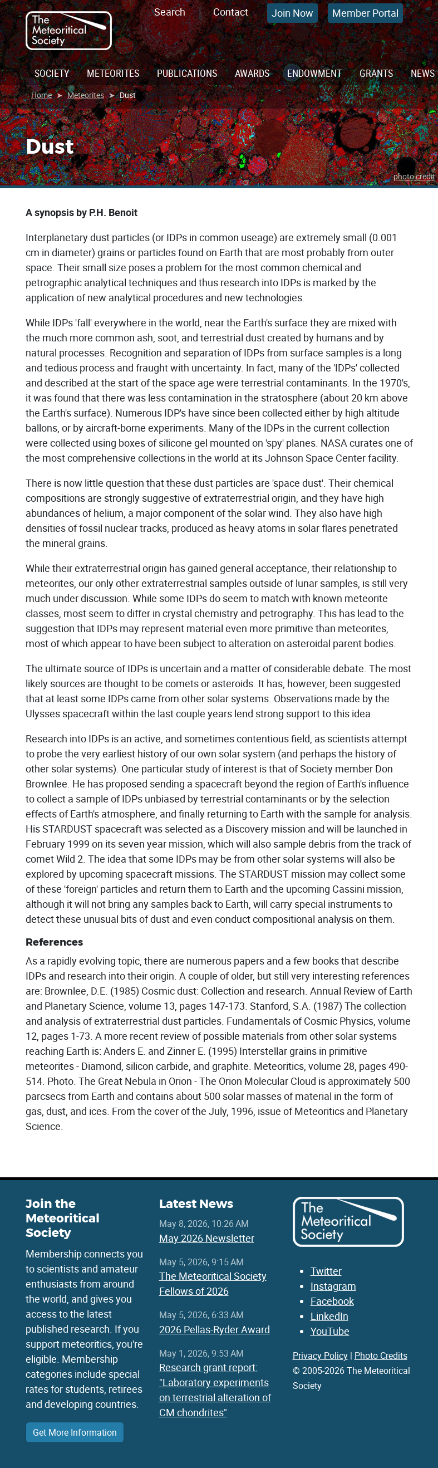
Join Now (292, 12)
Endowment (314, 73)
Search (169, 11)
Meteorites (113, 73)
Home (41, 95)
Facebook (332, 1301)
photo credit (414, 176)
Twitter (326, 1271)
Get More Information (75, 1432)
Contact (230, 11)
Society (52, 73)
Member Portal (365, 12)
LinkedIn (329, 1316)
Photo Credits (381, 1355)
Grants (376, 73)
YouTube (330, 1331)
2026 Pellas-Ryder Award (214, 1329)
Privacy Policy (320, 1355)
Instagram (333, 1286)
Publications (187, 73)
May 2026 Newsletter (206, 1238)
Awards (252, 73)
